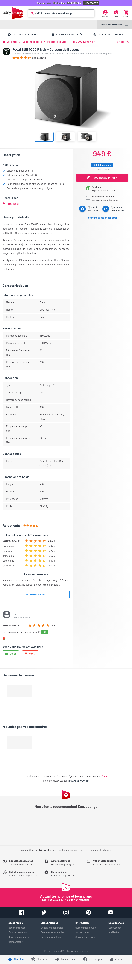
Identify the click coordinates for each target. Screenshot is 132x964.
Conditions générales (52, 927)
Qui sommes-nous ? (85, 927)
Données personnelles (52, 932)
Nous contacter (16, 927)
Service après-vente (86, 937)
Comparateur (15, 941)
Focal (104, 776)
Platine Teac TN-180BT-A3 (67, 2)
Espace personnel (17, 932)
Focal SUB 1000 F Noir (83, 41)
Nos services (82, 932)
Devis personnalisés (18, 937)
